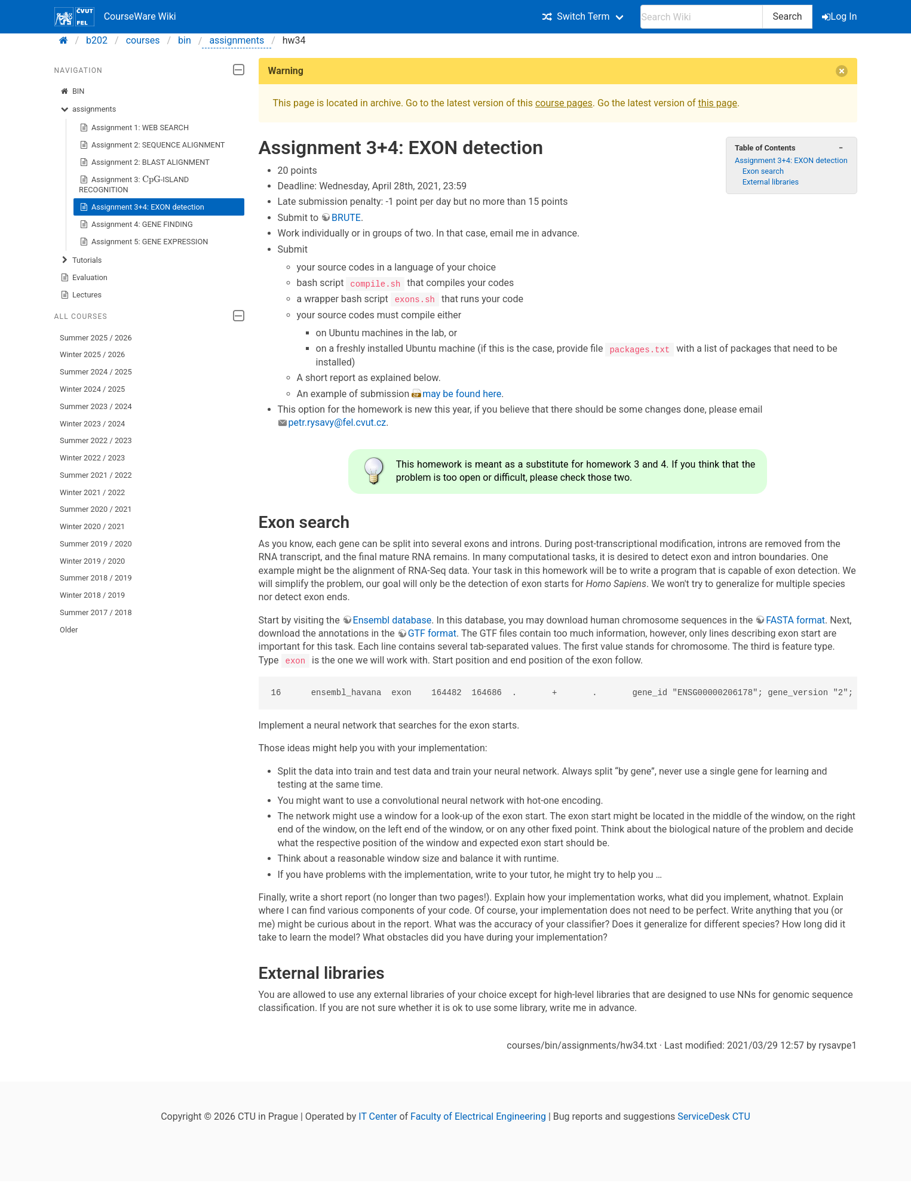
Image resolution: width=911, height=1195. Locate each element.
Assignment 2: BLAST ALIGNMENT (144, 162)
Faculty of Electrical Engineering (478, 1116)
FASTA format (795, 619)
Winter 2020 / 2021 (92, 526)
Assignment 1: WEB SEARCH (134, 128)
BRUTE (346, 217)
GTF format (432, 632)
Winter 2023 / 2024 (92, 423)
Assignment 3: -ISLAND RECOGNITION (134, 183)
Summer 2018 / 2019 (96, 577)
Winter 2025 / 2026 (92, 354)
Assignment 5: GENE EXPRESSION (143, 242)
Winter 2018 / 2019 (92, 595)
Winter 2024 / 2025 (92, 389)
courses (143, 40)
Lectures (81, 295)
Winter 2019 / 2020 (92, 561)
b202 (97, 40)
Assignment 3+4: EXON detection (141, 207)
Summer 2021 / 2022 (96, 475)
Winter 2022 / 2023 (92, 457)
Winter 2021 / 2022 (92, 492)
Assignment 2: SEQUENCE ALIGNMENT (152, 145)
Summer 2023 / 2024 (96, 406)
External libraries (771, 181)
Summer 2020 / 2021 (96, 509)
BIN (72, 91)
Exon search (763, 171)
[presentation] (151, 180)
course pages (564, 103)
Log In (840, 16)
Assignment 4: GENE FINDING (136, 224)
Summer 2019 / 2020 (96, 543)
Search (787, 16)
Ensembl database (392, 619)
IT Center (377, 1116)
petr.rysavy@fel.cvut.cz (338, 422)
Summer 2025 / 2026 (96, 337)
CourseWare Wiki (115, 16)
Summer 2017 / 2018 (96, 612)
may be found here (461, 393)
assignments (236, 40)
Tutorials (81, 260)
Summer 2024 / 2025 (96, 371)
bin (184, 40)
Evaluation (84, 277)
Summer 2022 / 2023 (96, 440)
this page (717, 103)
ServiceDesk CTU (713, 1116)
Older (69, 629)
